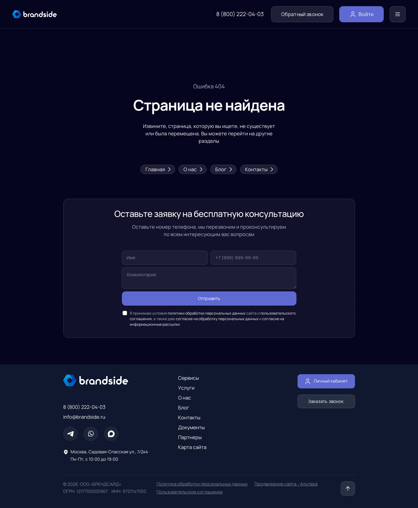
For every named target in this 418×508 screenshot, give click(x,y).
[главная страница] (34, 14)
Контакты (258, 169)
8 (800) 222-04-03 (240, 14)
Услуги (186, 387)
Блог (223, 169)
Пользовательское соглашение (190, 492)
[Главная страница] (106, 380)
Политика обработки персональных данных (202, 484)
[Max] (111, 434)
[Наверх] (348, 488)
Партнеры (190, 437)
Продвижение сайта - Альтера (286, 484)
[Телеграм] (70, 434)
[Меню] (398, 14)
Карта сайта (192, 447)
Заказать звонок (326, 401)
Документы (191, 427)
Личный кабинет (326, 381)
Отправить (209, 298)
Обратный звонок (302, 14)
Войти (361, 14)
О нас (193, 169)
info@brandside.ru (84, 416)
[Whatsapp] (91, 434)
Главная (158, 169)
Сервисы (188, 378)
